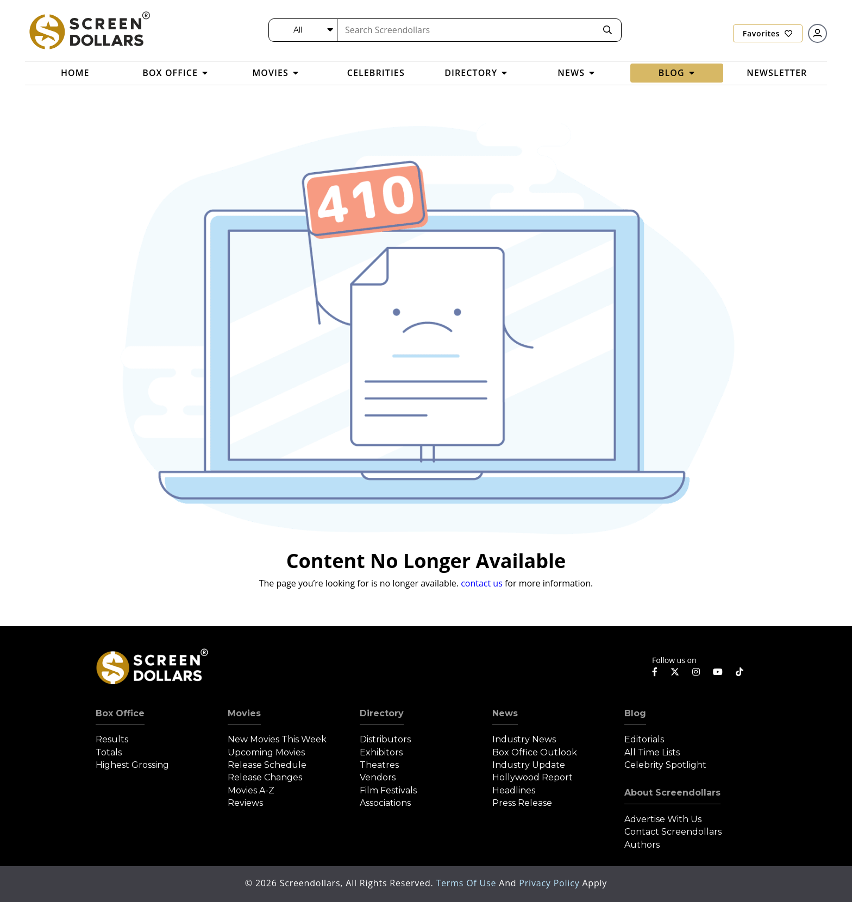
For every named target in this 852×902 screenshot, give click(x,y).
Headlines (513, 790)
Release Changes (265, 777)
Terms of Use (467, 883)
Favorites (768, 33)
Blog (635, 713)
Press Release (522, 803)
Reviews (245, 803)
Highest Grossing (132, 765)
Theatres (379, 765)
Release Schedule (267, 765)
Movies (244, 713)
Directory (382, 713)
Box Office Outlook (534, 752)
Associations (385, 803)
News (505, 713)
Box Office (120, 713)
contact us (482, 583)
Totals (109, 752)
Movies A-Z (251, 790)
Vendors (378, 777)
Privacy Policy (550, 883)
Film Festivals (388, 790)
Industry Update (528, 765)
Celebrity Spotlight (665, 765)
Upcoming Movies (266, 752)
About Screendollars (672, 792)
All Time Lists (652, 752)
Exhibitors (381, 752)
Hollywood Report (532, 777)
